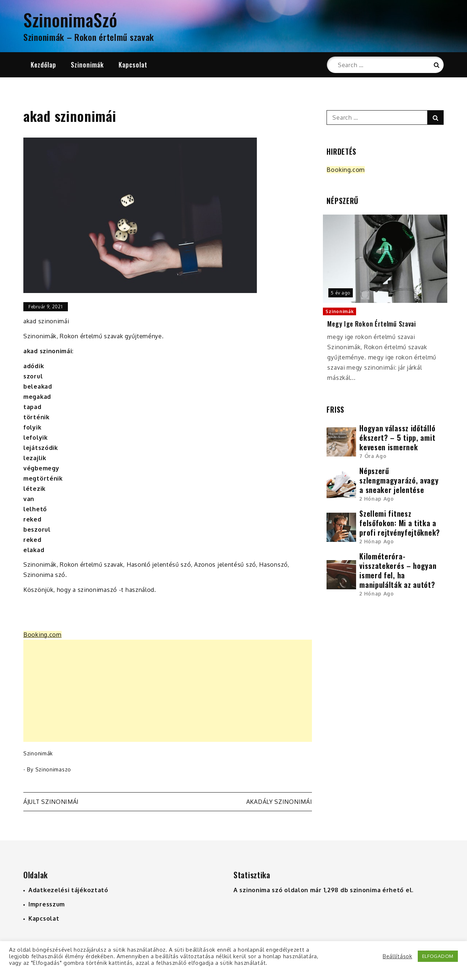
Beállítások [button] (397, 956)
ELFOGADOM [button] (438, 956)
